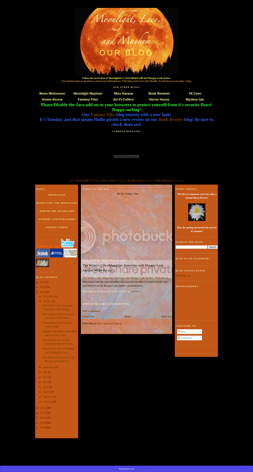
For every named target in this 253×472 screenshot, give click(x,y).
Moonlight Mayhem (88, 93)
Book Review (170, 119)
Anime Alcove (52, 99)
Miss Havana (123, 93)
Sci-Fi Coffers (123, 99)
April (46, 387)
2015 (43, 287)
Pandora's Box (135, 180)
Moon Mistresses (52, 93)
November (48, 296)
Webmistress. (114, 81)
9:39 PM (135, 291)
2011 (42, 417)
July (45, 372)
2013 (43, 407)
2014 (43, 292)
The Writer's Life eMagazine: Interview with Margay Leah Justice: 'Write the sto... (123, 267)
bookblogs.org (183, 275)
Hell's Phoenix (163, 180)
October (47, 301)
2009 (43, 427)
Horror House (159, 99)
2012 (43, 412)
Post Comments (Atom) (109, 323)
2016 (43, 282)
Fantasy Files (88, 99)
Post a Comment (91, 311)
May (45, 382)
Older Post (166, 316)
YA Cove (195, 93)
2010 (43, 422)
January (47, 401)
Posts (182, 331)
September (49, 367)
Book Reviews (159, 93)
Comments (185, 337)
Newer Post (89, 316)
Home (128, 316)
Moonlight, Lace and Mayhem (126, 11)
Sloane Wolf (82, 180)
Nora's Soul (108, 180)
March (47, 391)
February (48, 396)
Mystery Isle (195, 99)
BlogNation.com (126, 468)
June (45, 377)
